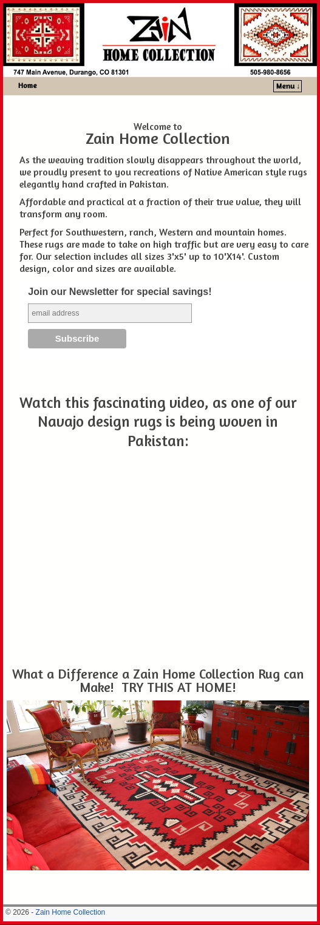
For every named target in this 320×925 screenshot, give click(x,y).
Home (27, 85)
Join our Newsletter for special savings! (119, 291)
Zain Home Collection (71, 912)
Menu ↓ (288, 85)
